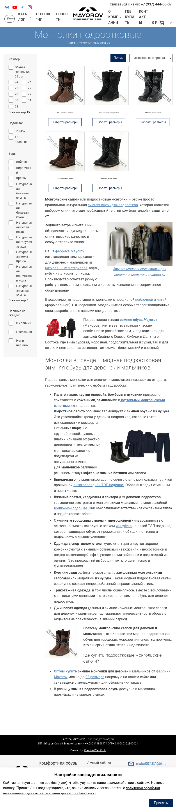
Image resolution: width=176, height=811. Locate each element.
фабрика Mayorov (69, 280)
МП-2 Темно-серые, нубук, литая (109, 123)
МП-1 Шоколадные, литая (65, 123)
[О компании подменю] (118, 20)
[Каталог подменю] (31, 20)
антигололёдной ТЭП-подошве (98, 514)
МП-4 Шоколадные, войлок (65, 200)
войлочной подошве (70, 537)
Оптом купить (65, 700)
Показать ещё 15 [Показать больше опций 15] (19, 118)
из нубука (124, 555)
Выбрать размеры (66, 140)
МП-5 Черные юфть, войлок (109, 197)
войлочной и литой (150, 328)
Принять (161, 803)
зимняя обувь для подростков (113, 234)
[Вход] (168, 28)
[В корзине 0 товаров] (154, 28)
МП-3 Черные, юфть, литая (152, 120)
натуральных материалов (66, 297)
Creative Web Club (95, 750)
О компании (112, 19)
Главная (71, 48)
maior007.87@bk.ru (151, 764)
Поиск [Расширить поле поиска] (11, 21)
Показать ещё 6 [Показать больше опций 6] (18, 305)
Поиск (118, 63)
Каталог (22, 20)
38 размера (94, 706)
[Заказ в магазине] (150, 63)
